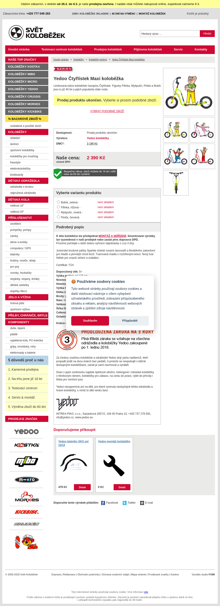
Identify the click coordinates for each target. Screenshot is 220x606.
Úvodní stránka (18, 49)
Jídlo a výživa (19, 297)
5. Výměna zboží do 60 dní (27, 407)
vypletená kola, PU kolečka (26, 340)
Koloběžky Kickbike (25, 111)
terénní (14, 144)
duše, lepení (17, 328)
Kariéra (175, 574)
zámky (14, 236)
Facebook (112, 502)
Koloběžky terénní (98, 59)
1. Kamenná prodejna (23, 369)
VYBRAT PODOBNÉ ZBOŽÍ (107, 111)
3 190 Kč (92, 143)
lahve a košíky (18, 242)
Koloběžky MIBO (21, 74)
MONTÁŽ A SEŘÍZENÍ (112, 236)
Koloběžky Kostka (24, 66)
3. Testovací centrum (22, 388)
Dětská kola (18, 199)
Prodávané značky (158, 574)
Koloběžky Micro (22, 81)
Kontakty (201, 49)
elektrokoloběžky (20, 168)
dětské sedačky (19, 285)
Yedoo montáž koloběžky (114, 441)
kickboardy (16, 174)
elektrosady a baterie (22, 352)
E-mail (149, 502)
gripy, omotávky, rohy (23, 346)
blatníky (15, 254)
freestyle (15, 162)
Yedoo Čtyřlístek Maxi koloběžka (128, 59)
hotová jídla (17, 303)
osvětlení (15, 223)
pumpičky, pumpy (20, 230)
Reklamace (69, 574)
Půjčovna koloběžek (148, 49)
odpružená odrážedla (23, 193)
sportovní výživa (20, 309)
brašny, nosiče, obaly (23, 260)
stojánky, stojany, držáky (24, 279)
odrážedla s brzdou (21, 186)
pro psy (14, 266)
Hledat (207, 33)
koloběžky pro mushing (24, 156)
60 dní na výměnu (123, 13)
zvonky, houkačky (21, 272)
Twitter (132, 502)
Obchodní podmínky (88, 574)
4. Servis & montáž (21, 397)
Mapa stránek (138, 574)
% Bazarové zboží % (24, 119)
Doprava (56, 574)
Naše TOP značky (22, 59)
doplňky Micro (18, 291)
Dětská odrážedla (24, 180)
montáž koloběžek (152, 13)
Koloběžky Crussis (24, 96)
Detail (82, 487)
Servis (178, 49)
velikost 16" (17, 205)
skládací (15, 138)
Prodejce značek (22, 419)
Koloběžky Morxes (24, 104)
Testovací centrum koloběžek (61, 49)
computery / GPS (20, 248)
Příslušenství (20, 217)
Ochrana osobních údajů (115, 574)
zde (146, 592)
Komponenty (18, 322)
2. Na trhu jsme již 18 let (25, 379)
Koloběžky (78, 59)
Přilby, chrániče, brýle (27, 315)
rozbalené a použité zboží (25, 126)
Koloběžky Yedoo (23, 89)
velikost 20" (17, 211)
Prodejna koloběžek (108, 49)
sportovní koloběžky (22, 150)
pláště (13, 334)
